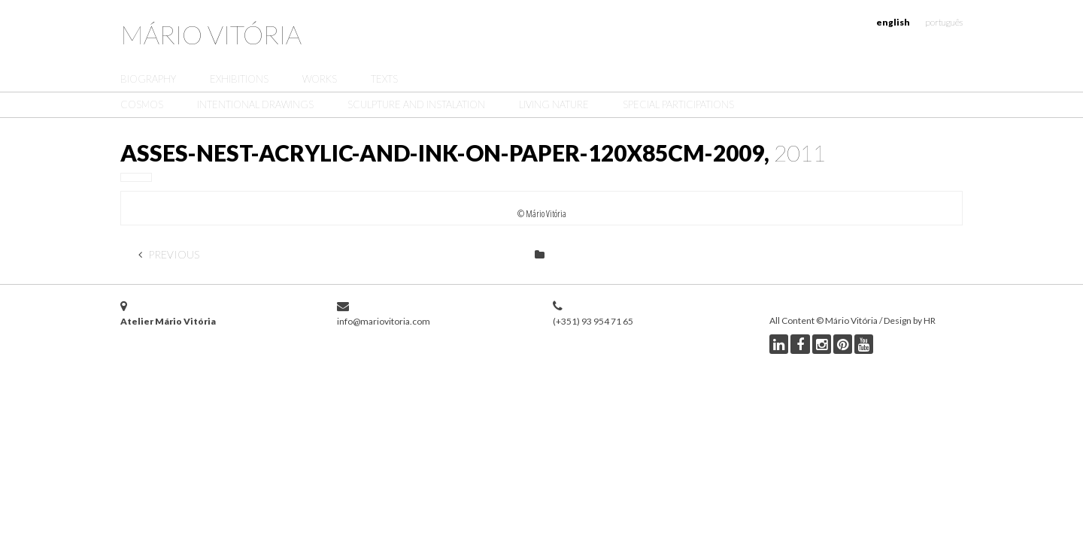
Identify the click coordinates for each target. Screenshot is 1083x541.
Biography (148, 79)
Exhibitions (239, 79)
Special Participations (678, 104)
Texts (384, 79)
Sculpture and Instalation (416, 104)
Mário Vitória (211, 34)
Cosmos (141, 104)
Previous (168, 254)
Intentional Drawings (255, 104)
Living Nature (554, 104)
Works (319, 79)
